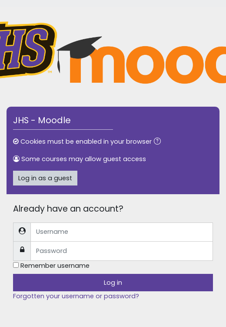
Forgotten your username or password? (76, 296)
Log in (113, 282)
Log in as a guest (45, 178)
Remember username (55, 265)
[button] (159, 142)
